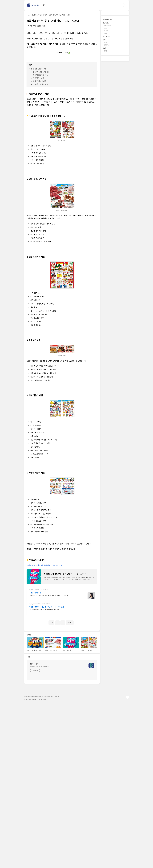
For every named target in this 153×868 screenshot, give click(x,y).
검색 (123, 5)
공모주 (105, 51)
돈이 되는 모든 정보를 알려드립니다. (40, 738)
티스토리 (106, 42)
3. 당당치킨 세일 (38, 78)
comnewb (44, 770)
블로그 (105, 39)
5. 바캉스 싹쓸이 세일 (40, 84)
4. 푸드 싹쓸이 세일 (39, 81)
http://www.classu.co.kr (36, 589)
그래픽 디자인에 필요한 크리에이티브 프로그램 (44, 609)
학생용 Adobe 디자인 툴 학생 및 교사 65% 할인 (46, 607)
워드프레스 (106, 45)
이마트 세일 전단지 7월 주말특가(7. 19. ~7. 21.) (44, 565)
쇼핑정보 (106, 33)
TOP (127, 768)
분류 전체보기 (108, 19)
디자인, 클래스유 (35, 592)
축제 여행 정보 (107, 26)
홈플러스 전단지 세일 (38, 69)
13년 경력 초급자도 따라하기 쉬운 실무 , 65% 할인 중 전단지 (49, 595)
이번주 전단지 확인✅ (62, 52)
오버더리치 (34, 735)
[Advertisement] (44, 644)
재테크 (105, 48)
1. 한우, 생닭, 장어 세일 (41, 72)
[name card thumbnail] (91, 736)
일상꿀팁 (106, 31)
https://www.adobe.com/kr (37, 604)
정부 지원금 (106, 36)
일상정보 (106, 23)
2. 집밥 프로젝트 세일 (40, 75)
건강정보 (106, 28)
